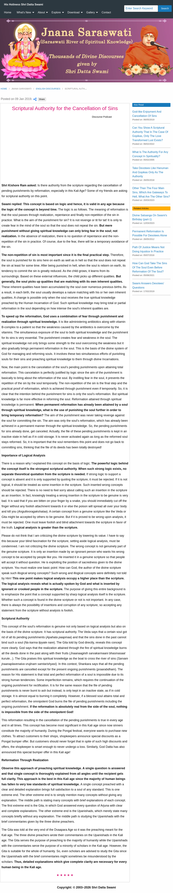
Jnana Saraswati (21, 88)
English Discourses (48, 88)
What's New (24, 12)
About (41, 12)
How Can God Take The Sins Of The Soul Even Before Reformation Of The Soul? (149, 267)
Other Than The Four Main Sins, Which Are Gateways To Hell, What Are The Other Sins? (151, 192)
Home (7, 12)
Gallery (90, 12)
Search (165, 8)
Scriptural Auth (76, 88)
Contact (106, 12)
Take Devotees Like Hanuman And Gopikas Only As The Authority (150, 172)
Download (74, 12)
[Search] (141, 8)
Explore (56, 12)
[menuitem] (23, 4)
